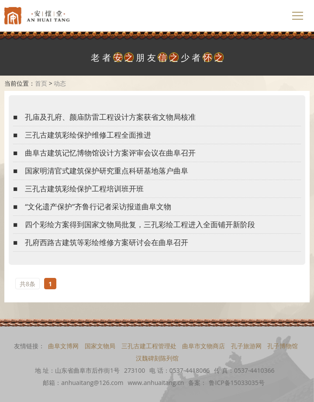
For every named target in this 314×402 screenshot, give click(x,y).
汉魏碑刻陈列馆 (157, 358)
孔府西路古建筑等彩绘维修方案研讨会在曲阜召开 (106, 242)
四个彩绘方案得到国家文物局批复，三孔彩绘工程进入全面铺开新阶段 (140, 224)
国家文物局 (100, 346)
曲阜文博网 (63, 346)
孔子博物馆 (282, 346)
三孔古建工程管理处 (148, 346)
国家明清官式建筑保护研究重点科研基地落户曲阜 (106, 171)
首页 (41, 83)
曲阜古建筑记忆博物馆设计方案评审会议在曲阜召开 (110, 153)
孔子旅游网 (246, 346)
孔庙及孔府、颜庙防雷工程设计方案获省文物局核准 (110, 117)
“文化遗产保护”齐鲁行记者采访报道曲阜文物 (98, 206)
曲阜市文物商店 (203, 346)
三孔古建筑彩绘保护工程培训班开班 (84, 189)
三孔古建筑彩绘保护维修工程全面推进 (88, 135)
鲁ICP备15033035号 (236, 382)
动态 (60, 83)
